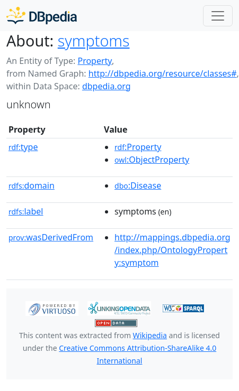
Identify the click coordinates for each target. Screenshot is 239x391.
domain (31, 185)
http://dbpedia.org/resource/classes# (162, 73)
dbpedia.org (106, 86)
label (25, 211)
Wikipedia (150, 335)
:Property (137, 147)
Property (94, 61)
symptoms (94, 40)
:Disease (137, 185)
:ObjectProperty (151, 159)
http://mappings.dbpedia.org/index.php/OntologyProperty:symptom (172, 249)
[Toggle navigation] (218, 15)
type (23, 147)
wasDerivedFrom (50, 237)
